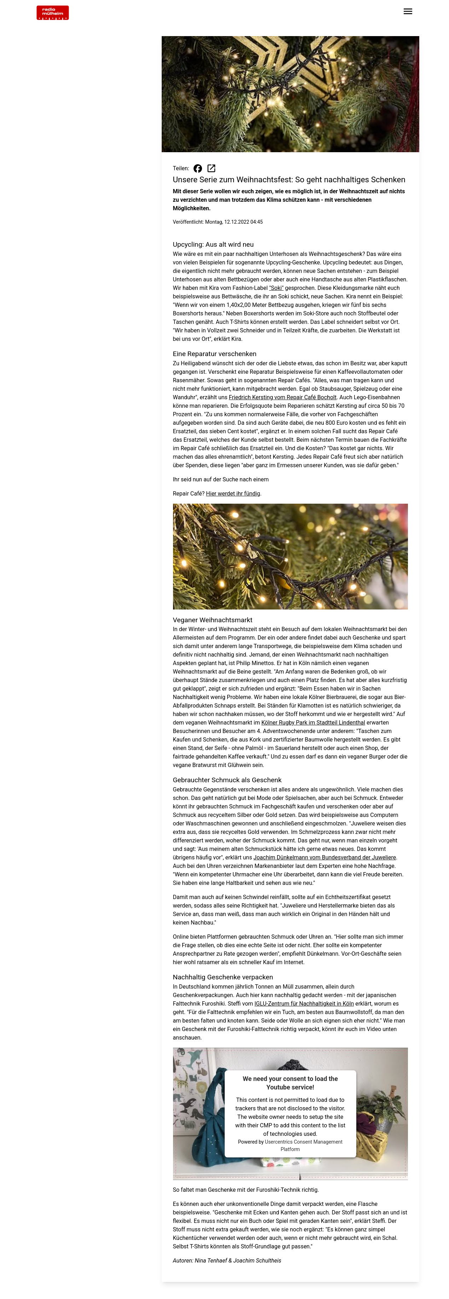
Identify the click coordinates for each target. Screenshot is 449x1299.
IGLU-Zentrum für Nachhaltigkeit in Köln (304, 1003)
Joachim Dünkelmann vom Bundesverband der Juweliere (324, 857)
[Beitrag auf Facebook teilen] (198, 168)
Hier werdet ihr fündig (233, 493)
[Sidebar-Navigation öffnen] (408, 12)
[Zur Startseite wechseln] (53, 13)
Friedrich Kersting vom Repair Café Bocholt (282, 397)
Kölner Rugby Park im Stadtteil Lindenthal (313, 722)
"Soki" (276, 288)
